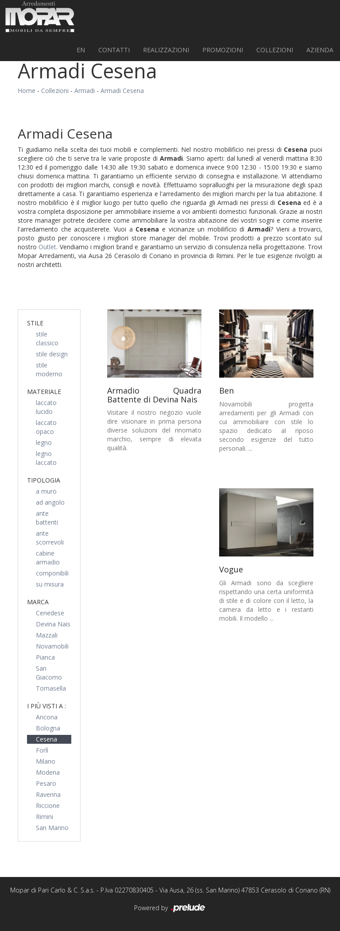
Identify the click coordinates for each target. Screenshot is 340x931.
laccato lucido (46, 407)
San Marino (52, 827)
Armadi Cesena (122, 90)
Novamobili (52, 646)
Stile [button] (35, 323)
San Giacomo (49, 672)
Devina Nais (53, 624)
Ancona (47, 717)
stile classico (47, 338)
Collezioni (274, 50)
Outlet (47, 247)
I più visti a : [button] (46, 706)
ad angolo (50, 502)
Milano (45, 761)
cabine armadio (48, 557)
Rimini (44, 816)
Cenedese (50, 613)
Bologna (48, 728)
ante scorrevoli (50, 537)
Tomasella (51, 688)
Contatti (114, 50)
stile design (52, 354)
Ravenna (48, 794)
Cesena (46, 739)
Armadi (84, 90)
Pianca (45, 657)
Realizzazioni (166, 50)
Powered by (170, 908)
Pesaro (46, 783)
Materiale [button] (44, 391)
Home (26, 90)
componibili (52, 573)
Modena (48, 772)
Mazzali (47, 635)
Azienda (319, 50)
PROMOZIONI (222, 50)
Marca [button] (38, 602)
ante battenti (47, 517)
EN (81, 50)
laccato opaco (46, 427)
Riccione (48, 805)
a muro (46, 491)
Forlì (42, 750)
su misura (50, 584)
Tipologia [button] (43, 480)
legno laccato (46, 458)
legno (44, 442)
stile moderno (49, 369)
